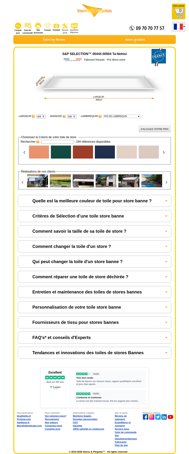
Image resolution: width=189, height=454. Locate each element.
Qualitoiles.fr (24, 416)
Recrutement (52, 419)
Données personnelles (85, 419)
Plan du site (121, 445)
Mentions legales (82, 416)
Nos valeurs (51, 422)
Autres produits (135, 40)
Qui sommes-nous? (55, 416)
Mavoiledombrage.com (29, 425)
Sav (117, 435)
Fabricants (121, 442)
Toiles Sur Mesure (54, 40)
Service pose (122, 429)
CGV (75, 422)
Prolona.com (24, 419)
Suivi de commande (126, 432)
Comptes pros (52, 429)
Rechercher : (31, 141)
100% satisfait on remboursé (88, 429)
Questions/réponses (126, 438)
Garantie (77, 425)
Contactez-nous (53, 425)
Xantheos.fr (23, 422)
